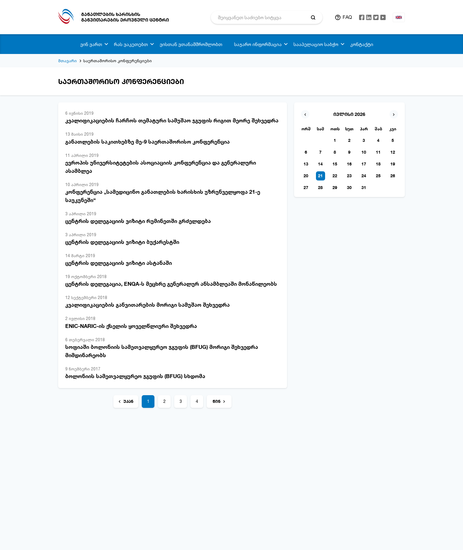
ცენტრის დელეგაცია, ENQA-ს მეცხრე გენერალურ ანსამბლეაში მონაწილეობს (171, 283)
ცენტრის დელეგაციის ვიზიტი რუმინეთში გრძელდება (138, 221)
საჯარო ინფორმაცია (258, 44)
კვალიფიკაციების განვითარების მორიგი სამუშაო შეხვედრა (147, 304)
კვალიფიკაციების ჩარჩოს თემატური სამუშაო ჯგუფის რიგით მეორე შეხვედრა (171, 120)
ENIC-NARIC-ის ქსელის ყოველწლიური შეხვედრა (131, 326)
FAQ (347, 17)
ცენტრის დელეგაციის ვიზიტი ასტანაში (118, 263)
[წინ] (219, 401)
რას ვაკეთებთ (131, 44)
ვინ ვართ (91, 44)
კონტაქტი (361, 44)
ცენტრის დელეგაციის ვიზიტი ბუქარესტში (122, 242)
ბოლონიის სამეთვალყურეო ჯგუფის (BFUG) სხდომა (135, 376)
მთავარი (67, 60)
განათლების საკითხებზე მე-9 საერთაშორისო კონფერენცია (147, 141)
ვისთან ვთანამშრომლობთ (191, 44)
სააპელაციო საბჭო (316, 44)
